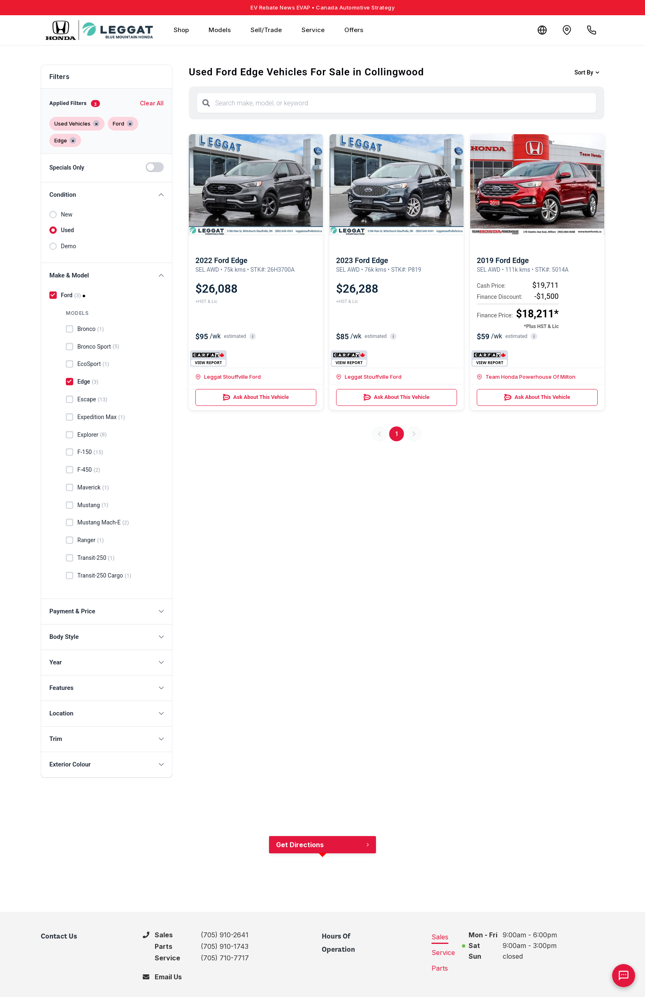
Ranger (90, 540)
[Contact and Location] (567, 30)
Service (313, 30)
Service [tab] (443, 952)
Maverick (93, 488)
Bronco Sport (98, 346)
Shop (181, 30)
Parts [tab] (440, 968)
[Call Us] (591, 30)
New (66, 214)
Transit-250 (96, 558)
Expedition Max (101, 417)
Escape (92, 399)
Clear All (152, 103)
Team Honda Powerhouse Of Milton (526, 376)
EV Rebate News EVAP (322, 7)
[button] (106, 194)
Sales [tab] (440, 937)
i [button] (252, 336)
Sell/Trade (266, 30)
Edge (87, 382)
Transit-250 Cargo (104, 576)
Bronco (90, 329)
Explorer (92, 434)
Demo (68, 246)
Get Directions (300, 845)
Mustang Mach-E (103, 522)
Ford (71, 295)
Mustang (92, 505)
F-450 (88, 470)
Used (67, 230)
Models (220, 30)
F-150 (90, 452)
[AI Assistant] (623, 975)
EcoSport (93, 364)
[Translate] (542, 30)
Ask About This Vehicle (256, 397)
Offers (353, 30)
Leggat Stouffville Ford (228, 376)
